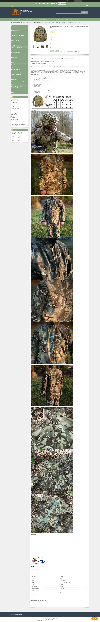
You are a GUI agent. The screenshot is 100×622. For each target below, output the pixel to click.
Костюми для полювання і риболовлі (18, 81)
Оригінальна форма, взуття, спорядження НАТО (17, 87)
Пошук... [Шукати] (84, 12)
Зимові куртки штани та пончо (17, 35)
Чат (94, 618)
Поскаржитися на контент (48, 620)
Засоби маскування (15, 59)
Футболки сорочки (15, 45)
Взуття (12, 67)
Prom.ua (56, 618)
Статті (37, 19)
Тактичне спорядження (16, 74)
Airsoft (12, 84)
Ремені (12, 62)
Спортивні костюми (15, 40)
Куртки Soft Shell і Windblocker (17, 33)
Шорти (12, 50)
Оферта (13, 616)
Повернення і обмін (60, 19)
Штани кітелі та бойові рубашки (17, 28)
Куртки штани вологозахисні (38, 22)
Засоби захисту (14, 79)
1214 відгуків (70, 0)
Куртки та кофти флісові (16, 30)
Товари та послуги (16, 22)
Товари (18, 19)
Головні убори (14, 57)
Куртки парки (14, 42)
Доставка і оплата (44, 19)
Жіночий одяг (14, 64)
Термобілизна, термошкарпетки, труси (19, 47)
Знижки (52, 19)
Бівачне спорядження (15, 76)
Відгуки (76, 19)
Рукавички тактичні (15, 54)
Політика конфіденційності (59, 620)
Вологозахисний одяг (26, 22)
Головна (13, 19)
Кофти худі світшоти (15, 37)
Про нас (26, 19)
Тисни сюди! (62, 3)
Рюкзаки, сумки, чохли (15, 69)
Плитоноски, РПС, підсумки (16, 72)
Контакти (32, 19)
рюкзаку (64, 69)
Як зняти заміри (69, 19)
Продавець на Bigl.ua (50, 619)
